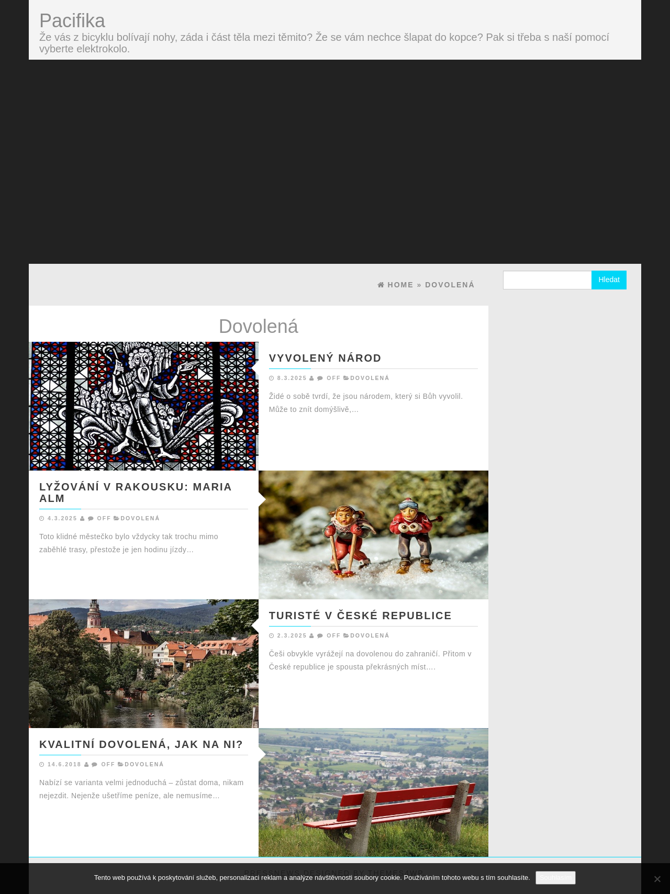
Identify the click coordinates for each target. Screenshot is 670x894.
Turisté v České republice (360, 615)
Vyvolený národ (325, 358)
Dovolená (370, 378)
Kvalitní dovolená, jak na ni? (141, 744)
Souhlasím (556, 877)
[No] (657, 879)
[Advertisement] (335, 138)
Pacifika (72, 20)
